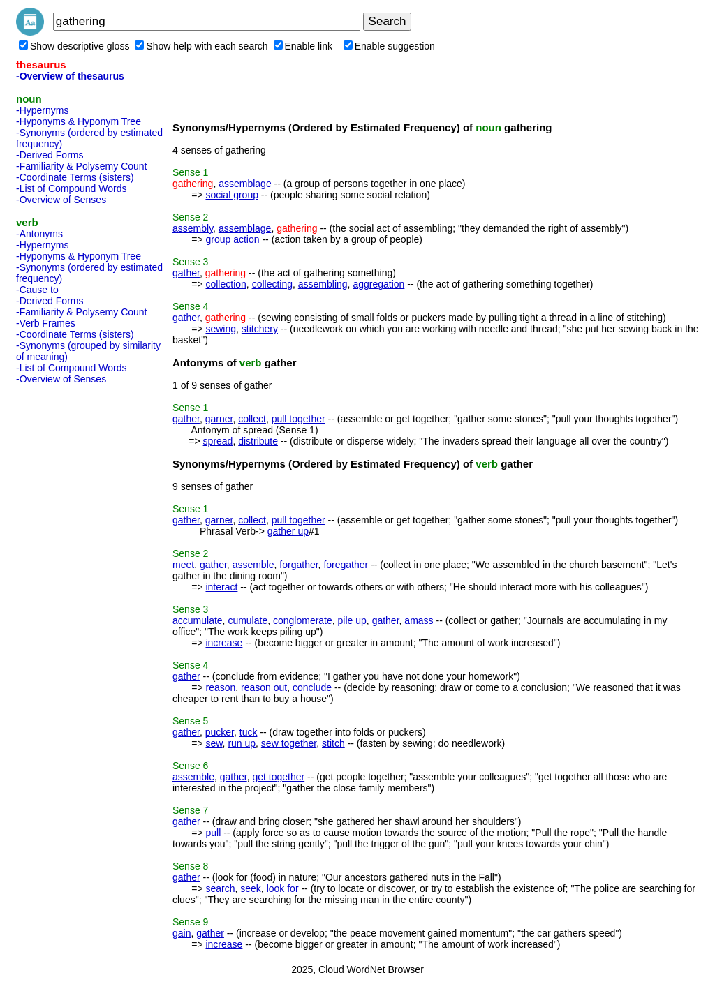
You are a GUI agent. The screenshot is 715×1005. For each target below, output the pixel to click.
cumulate (247, 620)
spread (218, 441)
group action (232, 239)
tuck (248, 732)
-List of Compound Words (71, 188)
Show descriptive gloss (74, 46)
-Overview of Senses (61, 199)
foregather (345, 564)
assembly (192, 228)
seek (250, 888)
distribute (258, 441)
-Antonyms (39, 233)
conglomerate (302, 620)
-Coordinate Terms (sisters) (75, 177)
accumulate (197, 620)
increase (223, 642)
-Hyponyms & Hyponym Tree (78, 121)
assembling (323, 284)
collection (225, 284)
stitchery (260, 328)
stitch (333, 743)
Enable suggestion (389, 46)
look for (283, 888)
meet (183, 564)
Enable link (303, 46)
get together (278, 776)
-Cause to (37, 289)
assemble (253, 564)
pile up (352, 620)
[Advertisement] (72, 598)
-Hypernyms (42, 110)
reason (220, 687)
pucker (219, 732)
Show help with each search (201, 46)
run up (242, 743)
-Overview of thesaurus (70, 76)
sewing (220, 328)
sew (213, 743)
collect (252, 418)
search (220, 888)
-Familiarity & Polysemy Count (81, 166)
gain (181, 933)
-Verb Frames (45, 323)
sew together (288, 743)
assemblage (245, 183)
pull (213, 832)
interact (221, 587)
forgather (298, 564)
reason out (264, 687)
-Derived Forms (49, 155)
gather (186, 272)
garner (219, 418)
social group (231, 194)
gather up (288, 531)
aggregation (378, 284)
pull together (298, 418)
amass (418, 620)
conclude (312, 687)
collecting (272, 284)
